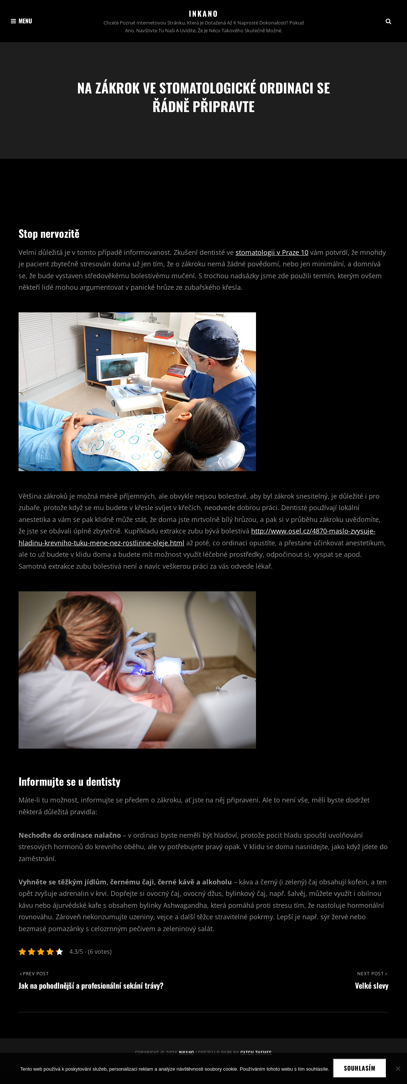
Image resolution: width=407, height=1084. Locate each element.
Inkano (204, 13)
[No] (397, 1068)
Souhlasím (360, 1068)
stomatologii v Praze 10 (272, 263)
